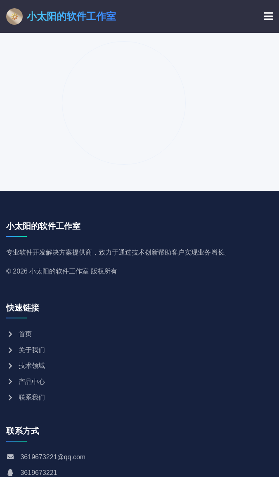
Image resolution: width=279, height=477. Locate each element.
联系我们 (25, 397)
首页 (19, 333)
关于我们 (25, 349)
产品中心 (25, 381)
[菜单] (268, 16)
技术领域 (25, 365)
